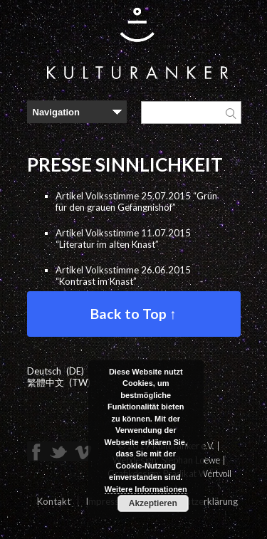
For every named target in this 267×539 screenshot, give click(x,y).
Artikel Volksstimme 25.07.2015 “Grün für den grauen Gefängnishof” (136, 201)
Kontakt (53, 501)
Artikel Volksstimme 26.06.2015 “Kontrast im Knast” (123, 275)
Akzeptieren (153, 503)
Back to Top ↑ (133, 313)
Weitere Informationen (146, 489)
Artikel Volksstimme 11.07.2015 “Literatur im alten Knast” (123, 238)
